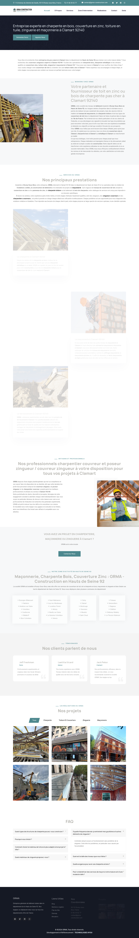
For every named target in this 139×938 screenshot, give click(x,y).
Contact (114, 11)
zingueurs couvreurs (110, 196)
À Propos (58, 11)
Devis (124, 11)
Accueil (47, 11)
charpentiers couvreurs (22, 198)
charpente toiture (54, 190)
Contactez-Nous (69, 554)
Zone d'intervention (85, 11)
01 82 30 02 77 (72, 3)
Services (70, 11)
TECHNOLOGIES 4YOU (83, 932)
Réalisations (101, 11)
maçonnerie (76, 188)
